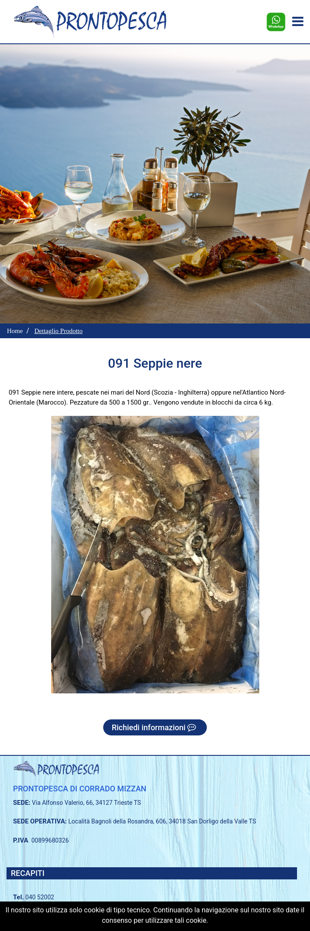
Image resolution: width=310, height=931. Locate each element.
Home (15, 330)
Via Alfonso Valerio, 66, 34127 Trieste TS (86, 802)
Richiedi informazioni (155, 727)
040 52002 (40, 897)
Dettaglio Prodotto (58, 330)
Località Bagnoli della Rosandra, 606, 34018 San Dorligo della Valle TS (162, 821)
